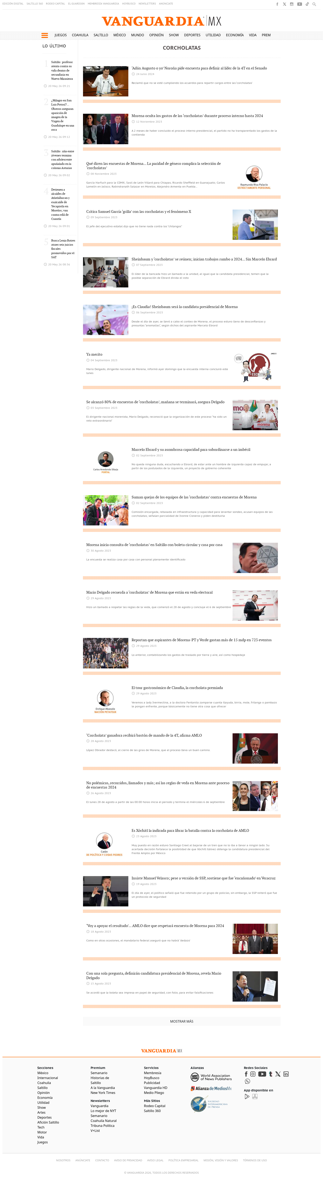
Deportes (192, 35)
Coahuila (80, 35)
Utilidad (213, 35)
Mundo (137, 35)
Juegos (61, 35)
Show (174, 35)
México (120, 35)
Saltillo (101, 35)
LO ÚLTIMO (54, 46)
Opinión (156, 35)
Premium (269, 35)
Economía (235, 35)
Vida (253, 35)
